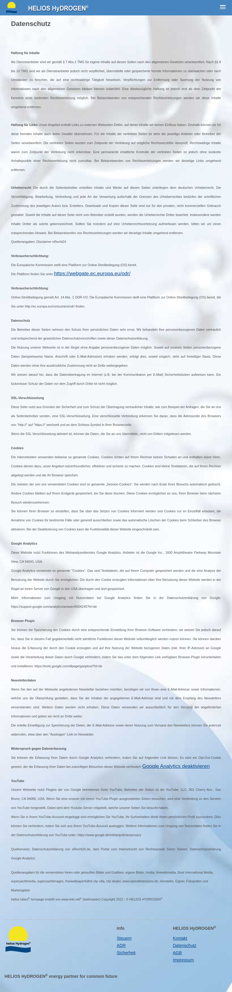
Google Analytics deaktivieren (176, 766)
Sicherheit (126, 952)
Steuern (124, 938)
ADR (121, 945)
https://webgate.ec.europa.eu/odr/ (92, 273)
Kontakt (180, 938)
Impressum (183, 960)
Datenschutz (184, 945)
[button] (223, 7)
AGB (177, 952)
